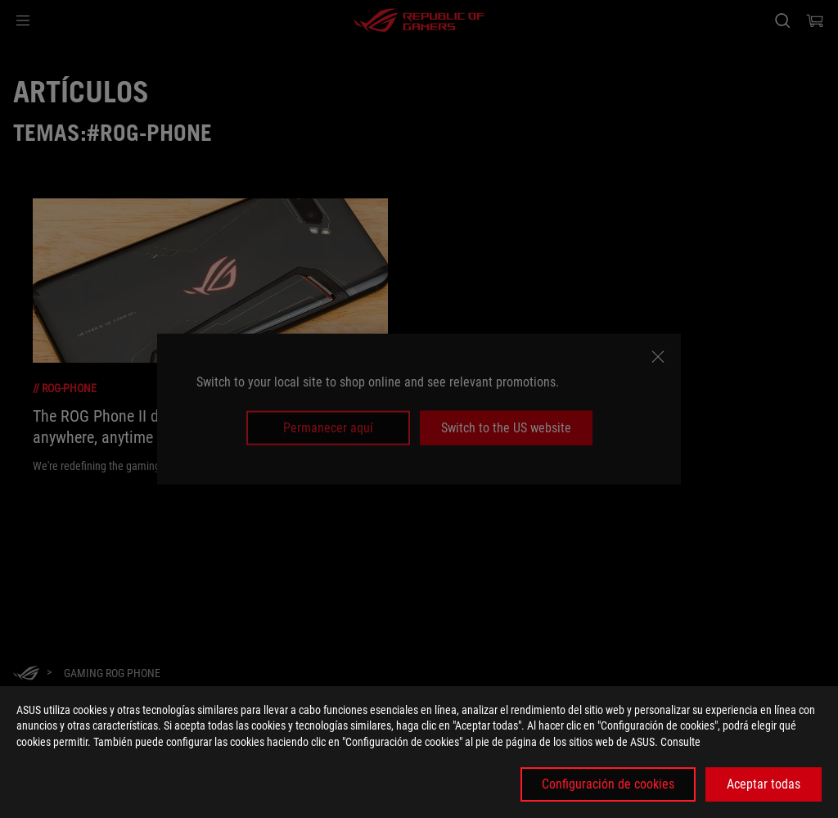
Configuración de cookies (608, 784)
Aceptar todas (763, 784)
